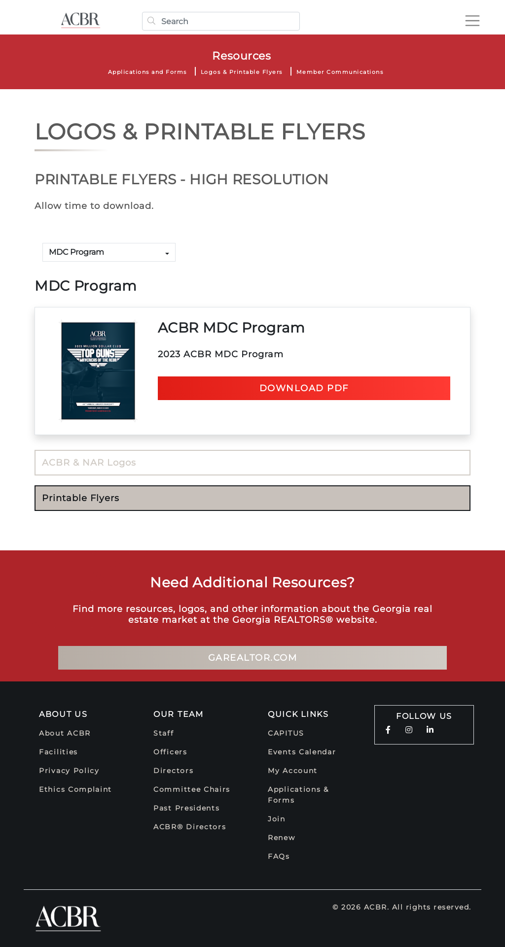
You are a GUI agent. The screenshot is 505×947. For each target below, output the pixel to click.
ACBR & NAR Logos (89, 462)
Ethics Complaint (75, 789)
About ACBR (65, 733)
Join (277, 818)
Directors (173, 770)
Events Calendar (302, 751)
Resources (241, 56)
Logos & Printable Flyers (242, 71)
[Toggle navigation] (472, 21)
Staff (163, 733)
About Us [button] (63, 714)
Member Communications (340, 71)
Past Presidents (186, 808)
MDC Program (76, 252)
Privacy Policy (69, 770)
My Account (293, 770)
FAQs (279, 856)
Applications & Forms (298, 795)
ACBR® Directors (189, 826)
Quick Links (298, 714)
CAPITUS (286, 733)
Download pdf (304, 388)
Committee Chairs (191, 789)
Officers (170, 751)
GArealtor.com (252, 657)
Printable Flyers (80, 498)
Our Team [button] (178, 714)
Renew (281, 837)
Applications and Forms (147, 71)
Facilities (58, 751)
